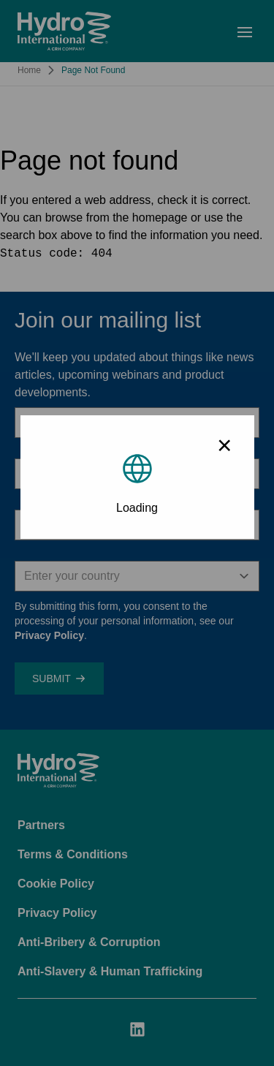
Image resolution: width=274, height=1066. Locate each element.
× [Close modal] (224, 445)
